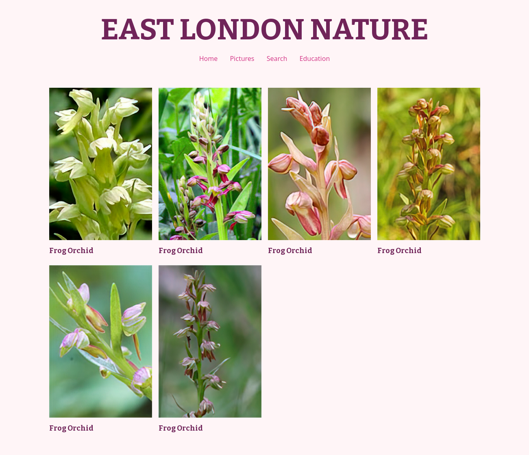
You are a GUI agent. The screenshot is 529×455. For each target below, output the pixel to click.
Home (208, 58)
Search (277, 58)
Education (315, 58)
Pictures (242, 58)
